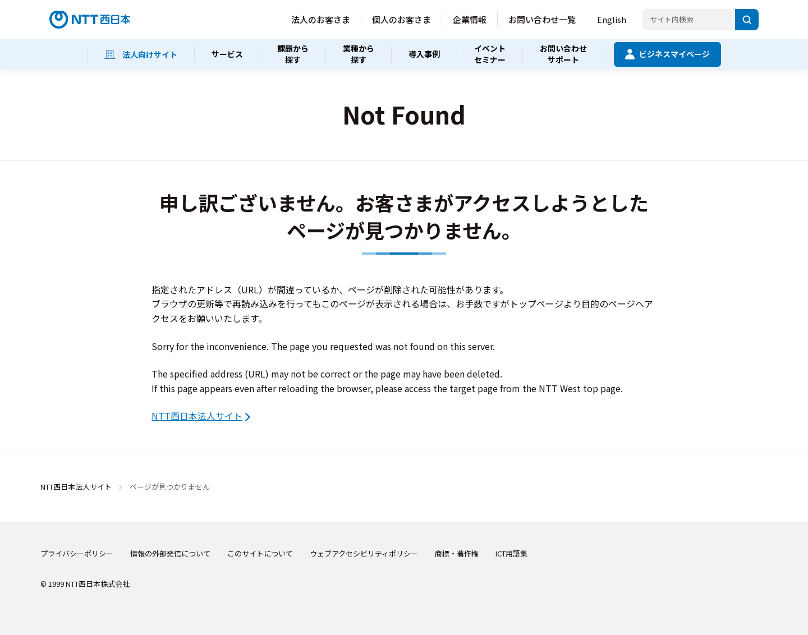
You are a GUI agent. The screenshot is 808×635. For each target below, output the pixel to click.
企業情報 (469, 19)
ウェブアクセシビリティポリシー (364, 553)
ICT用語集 (511, 553)
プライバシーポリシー (76, 553)
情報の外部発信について (170, 553)
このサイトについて (260, 553)
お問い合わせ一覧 (542, 19)
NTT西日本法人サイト (197, 415)
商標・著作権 (457, 553)
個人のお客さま (401, 19)
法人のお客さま (320, 19)
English (611, 19)
